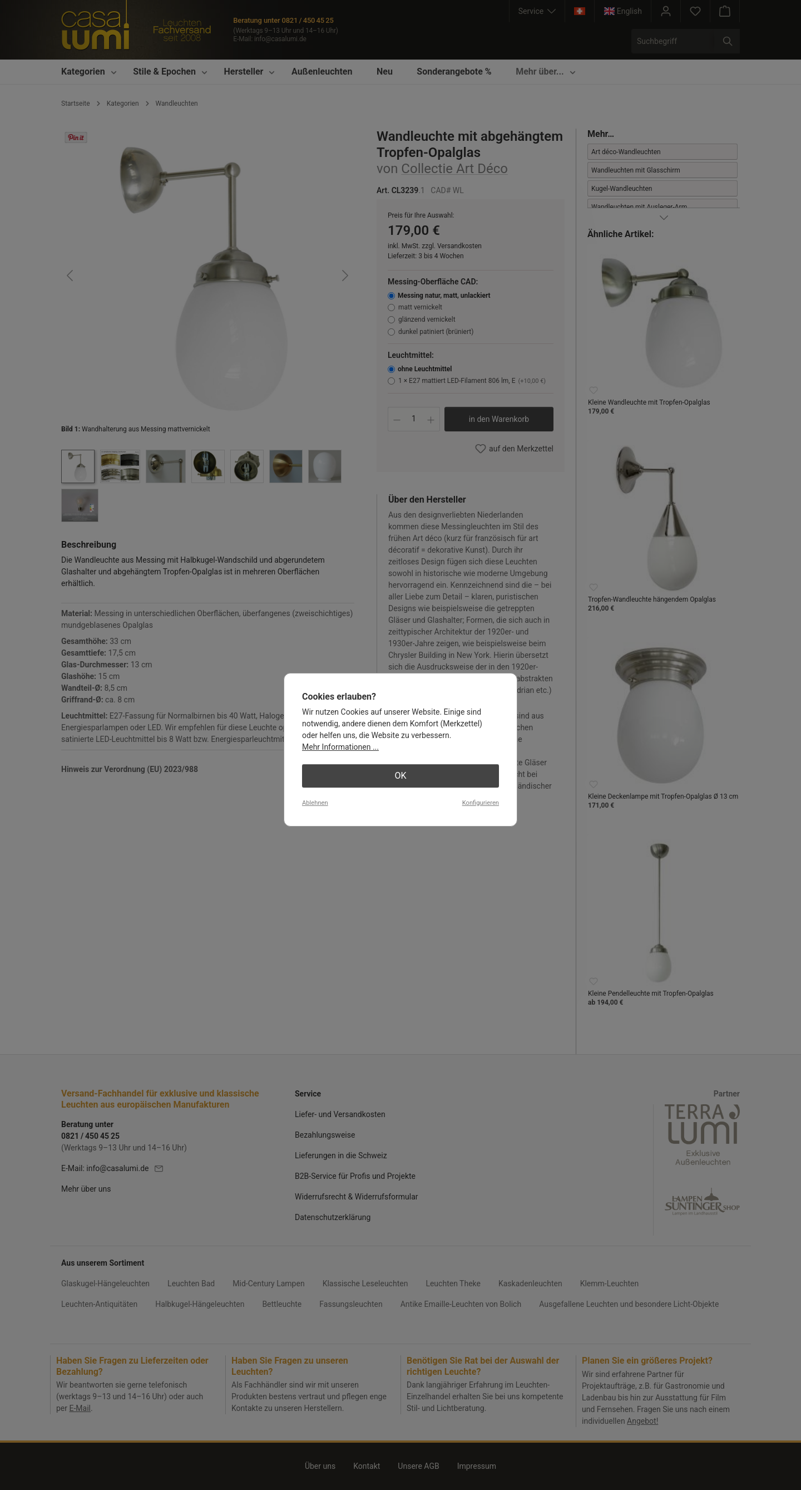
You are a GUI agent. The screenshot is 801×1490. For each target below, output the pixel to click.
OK (400, 775)
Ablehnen (315, 803)
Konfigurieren (480, 803)
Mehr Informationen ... (340, 746)
